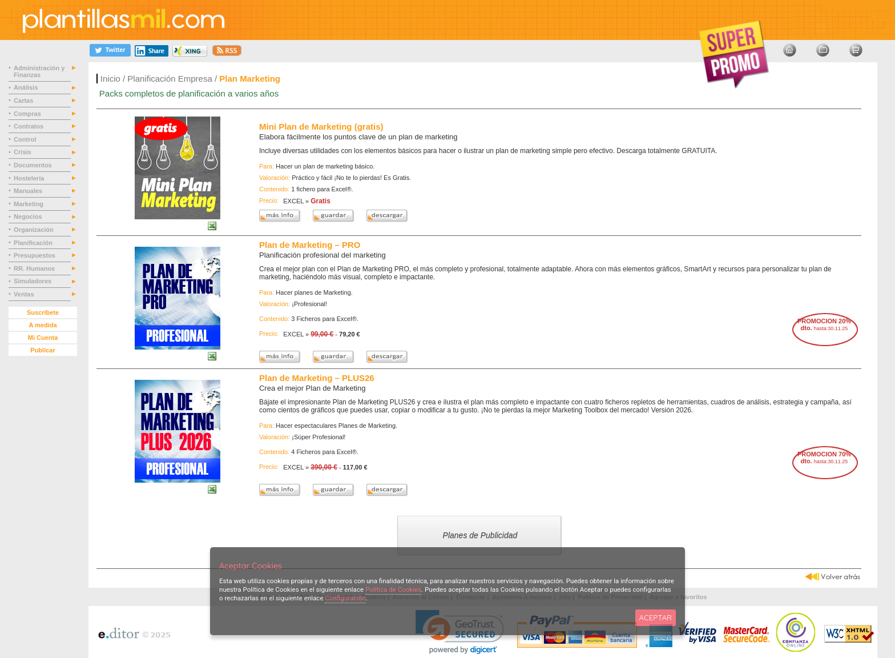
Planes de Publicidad (486, 534)
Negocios (29, 216)
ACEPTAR (655, 617)
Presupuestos (35, 255)
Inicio (110, 78)
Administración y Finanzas (39, 71)
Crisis (23, 152)
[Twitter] (110, 50)
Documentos (34, 165)
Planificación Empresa (169, 78)
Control (26, 139)
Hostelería (30, 178)
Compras (28, 113)
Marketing (29, 203)
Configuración (345, 598)
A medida (43, 325)
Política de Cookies (393, 589)
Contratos (29, 126)
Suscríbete (43, 312)
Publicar (42, 350)
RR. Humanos (35, 268)
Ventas (25, 294)
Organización (34, 229)
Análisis (26, 87)
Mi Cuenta (43, 337)
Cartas (24, 100)
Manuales (30, 190)
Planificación (34, 242)
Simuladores (33, 281)
